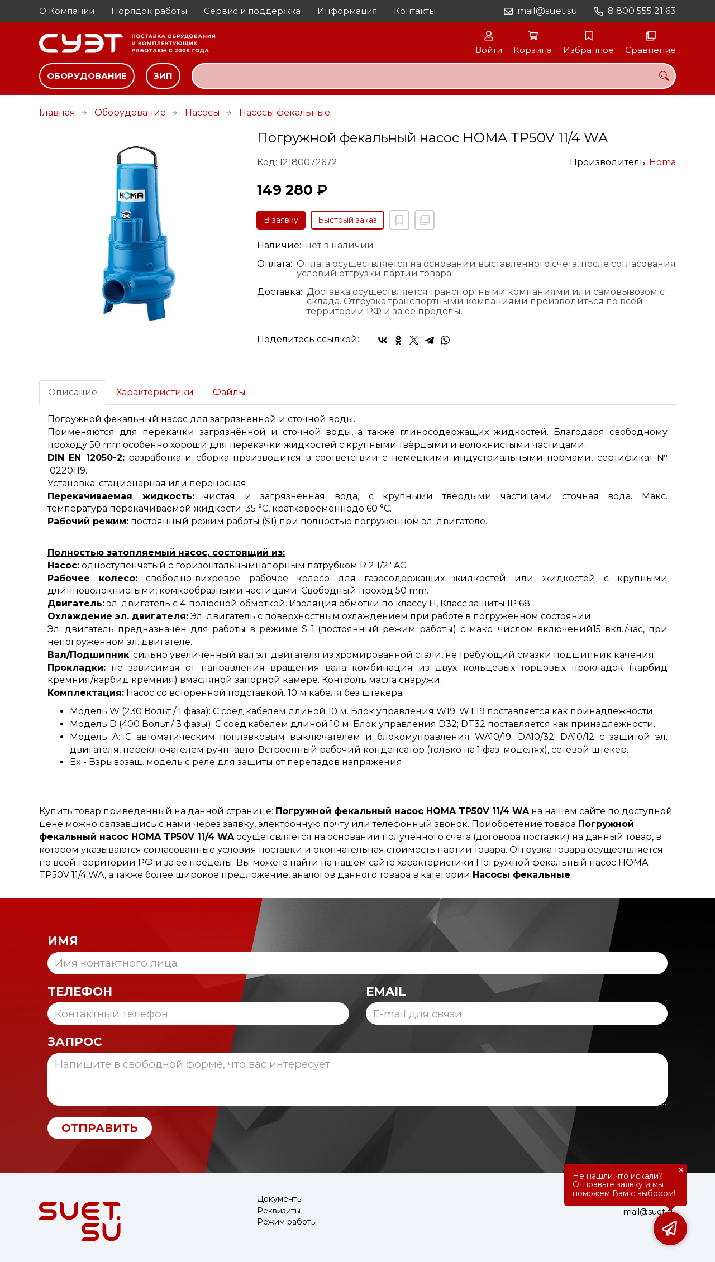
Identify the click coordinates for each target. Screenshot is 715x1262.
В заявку (281, 220)
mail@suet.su (547, 11)
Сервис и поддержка (252, 11)
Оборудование (87, 75)
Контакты (415, 11)
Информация (347, 11)
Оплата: (274, 264)
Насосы (202, 112)
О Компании (66, 11)
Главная (57, 112)
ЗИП (163, 75)
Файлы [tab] (229, 392)
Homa (662, 162)
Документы (280, 1199)
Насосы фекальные (284, 112)
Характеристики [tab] (155, 392)
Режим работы (287, 1222)
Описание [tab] (72, 392)
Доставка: (279, 292)
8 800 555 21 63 (642, 11)
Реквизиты (279, 1211)
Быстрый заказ (347, 220)
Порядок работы (149, 11)
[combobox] (434, 76)
